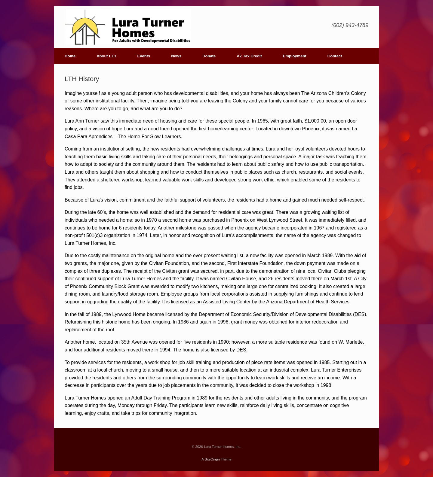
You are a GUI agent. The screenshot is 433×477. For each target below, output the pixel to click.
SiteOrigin (212, 459)
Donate (209, 56)
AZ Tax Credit (249, 56)
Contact (334, 56)
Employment (294, 56)
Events (143, 56)
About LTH (106, 56)
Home (70, 56)
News (176, 56)
